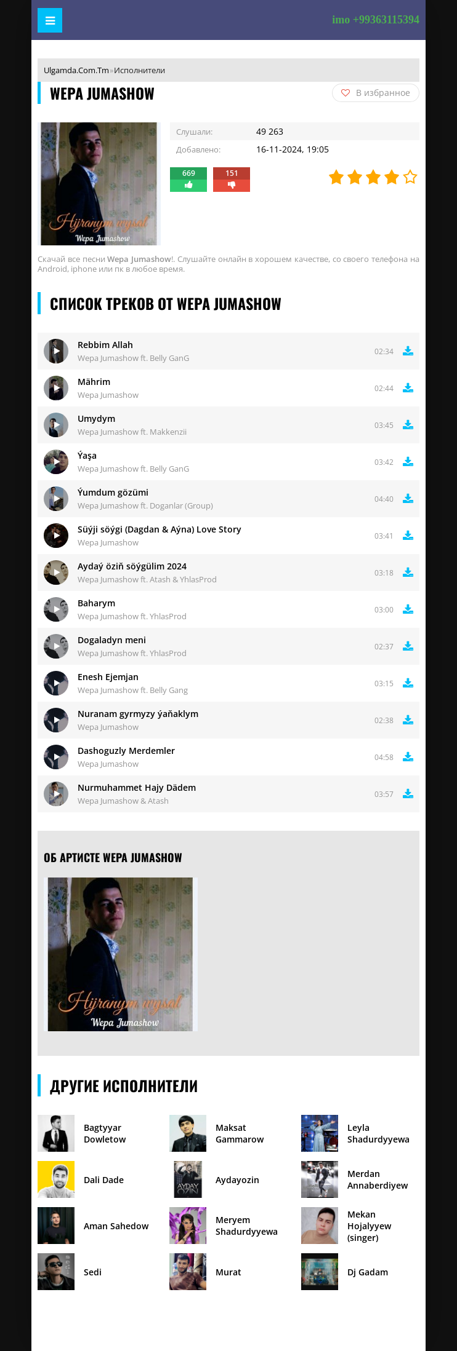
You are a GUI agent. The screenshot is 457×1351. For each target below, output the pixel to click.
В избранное (375, 92)
